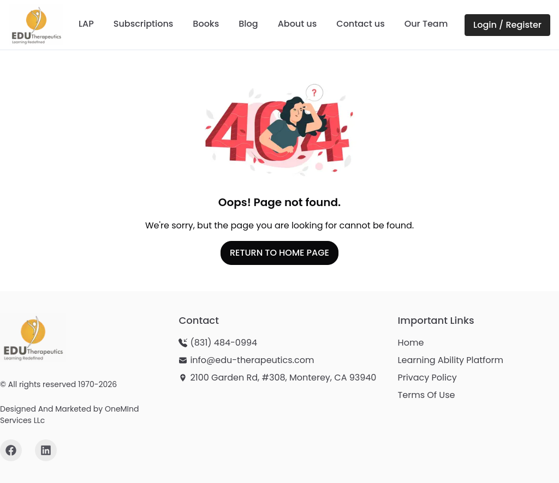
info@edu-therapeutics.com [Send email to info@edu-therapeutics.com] (252, 360)
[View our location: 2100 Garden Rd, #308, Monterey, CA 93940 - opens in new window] (277, 377)
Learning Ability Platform (450, 360)
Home (411, 342)
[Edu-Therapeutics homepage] (33, 337)
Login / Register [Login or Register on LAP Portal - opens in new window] (507, 25)
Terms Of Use (426, 395)
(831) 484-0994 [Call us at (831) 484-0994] (223, 342)
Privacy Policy (427, 377)
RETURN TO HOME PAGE (279, 252)
